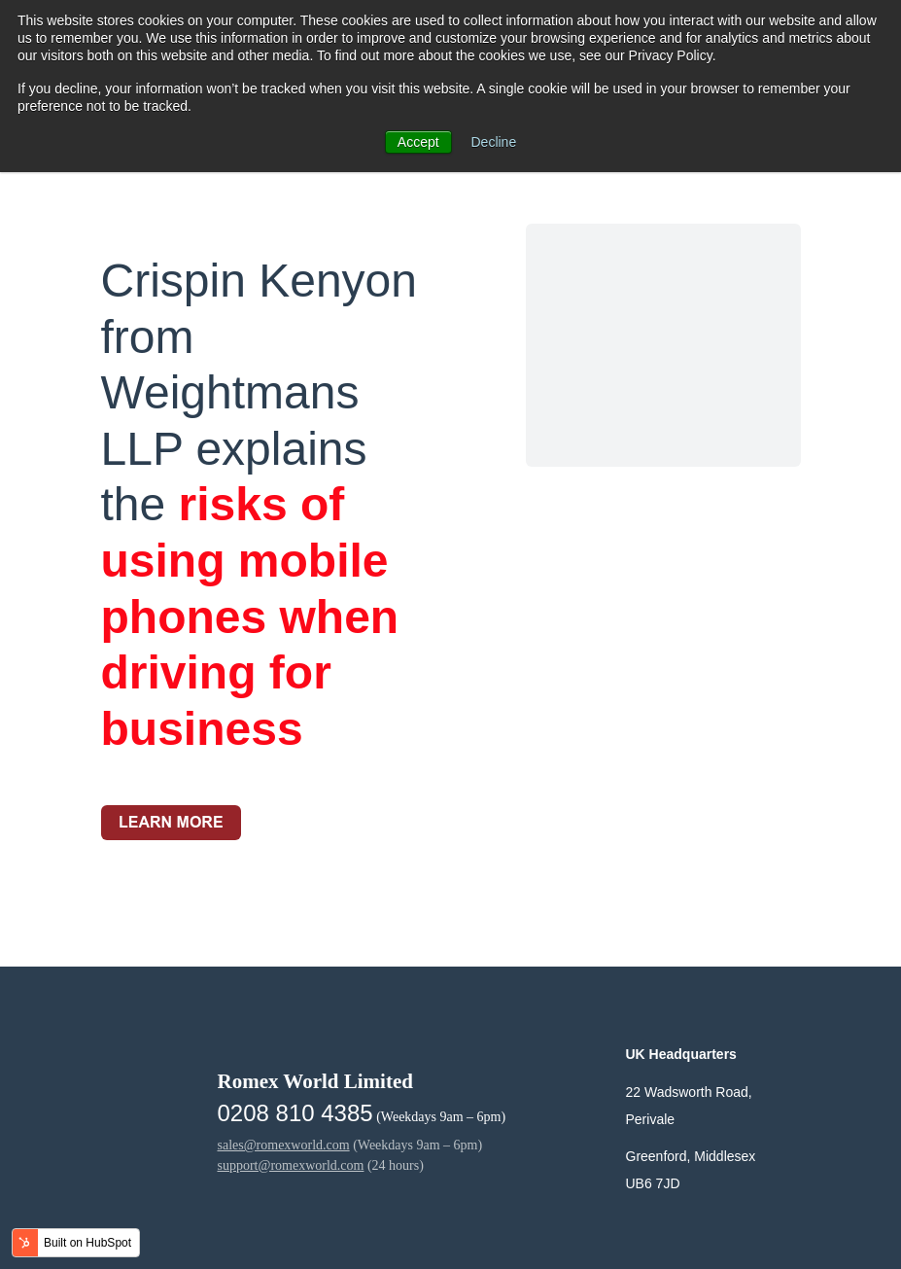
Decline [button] (494, 142)
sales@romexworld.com (284, 1145)
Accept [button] (418, 142)
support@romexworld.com (291, 1165)
